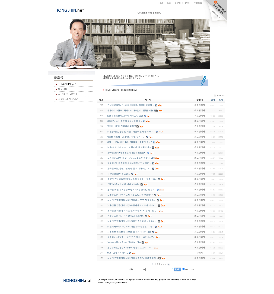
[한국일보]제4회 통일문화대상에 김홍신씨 (126, 152)
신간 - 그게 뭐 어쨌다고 (118, 253)
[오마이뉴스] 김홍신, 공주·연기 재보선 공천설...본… (131, 237)
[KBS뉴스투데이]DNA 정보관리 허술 (124, 242)
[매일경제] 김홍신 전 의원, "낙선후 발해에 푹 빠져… (131, 131)
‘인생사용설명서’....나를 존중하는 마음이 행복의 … (131, 105)
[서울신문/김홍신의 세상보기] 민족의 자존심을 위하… (132, 221)
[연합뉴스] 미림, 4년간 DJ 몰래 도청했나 (125, 216)
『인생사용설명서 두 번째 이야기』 (123, 184)
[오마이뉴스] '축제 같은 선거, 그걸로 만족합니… (129, 158)
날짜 (213, 99)
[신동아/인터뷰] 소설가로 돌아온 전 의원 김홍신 (129, 147)
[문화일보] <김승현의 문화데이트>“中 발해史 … (129, 163)
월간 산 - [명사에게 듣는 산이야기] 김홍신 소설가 (130, 142)
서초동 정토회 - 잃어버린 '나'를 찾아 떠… (126, 137)
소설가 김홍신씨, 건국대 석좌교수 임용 (125, 115)
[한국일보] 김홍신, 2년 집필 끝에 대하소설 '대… (129, 168)
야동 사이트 (100, 273)
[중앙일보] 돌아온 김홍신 (118, 173)
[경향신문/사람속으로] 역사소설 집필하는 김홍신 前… (132, 179)
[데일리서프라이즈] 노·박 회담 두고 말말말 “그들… (130, 226)
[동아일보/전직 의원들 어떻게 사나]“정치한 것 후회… (132, 189)
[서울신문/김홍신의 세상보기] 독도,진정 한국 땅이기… (132, 258)
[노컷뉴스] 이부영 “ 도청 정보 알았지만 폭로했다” (130, 195)
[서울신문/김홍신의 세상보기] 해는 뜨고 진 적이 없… (131, 200)
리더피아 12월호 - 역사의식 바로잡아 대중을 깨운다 (131, 110)
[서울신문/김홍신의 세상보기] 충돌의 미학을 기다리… (132, 205)
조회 (221, 99)
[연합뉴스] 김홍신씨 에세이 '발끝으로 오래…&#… (130, 247)
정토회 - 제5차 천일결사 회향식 (121, 126)
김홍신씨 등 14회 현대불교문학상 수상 (125, 121)
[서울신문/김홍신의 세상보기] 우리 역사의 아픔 (129, 232)
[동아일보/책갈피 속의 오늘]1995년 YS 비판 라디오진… (132, 210)
